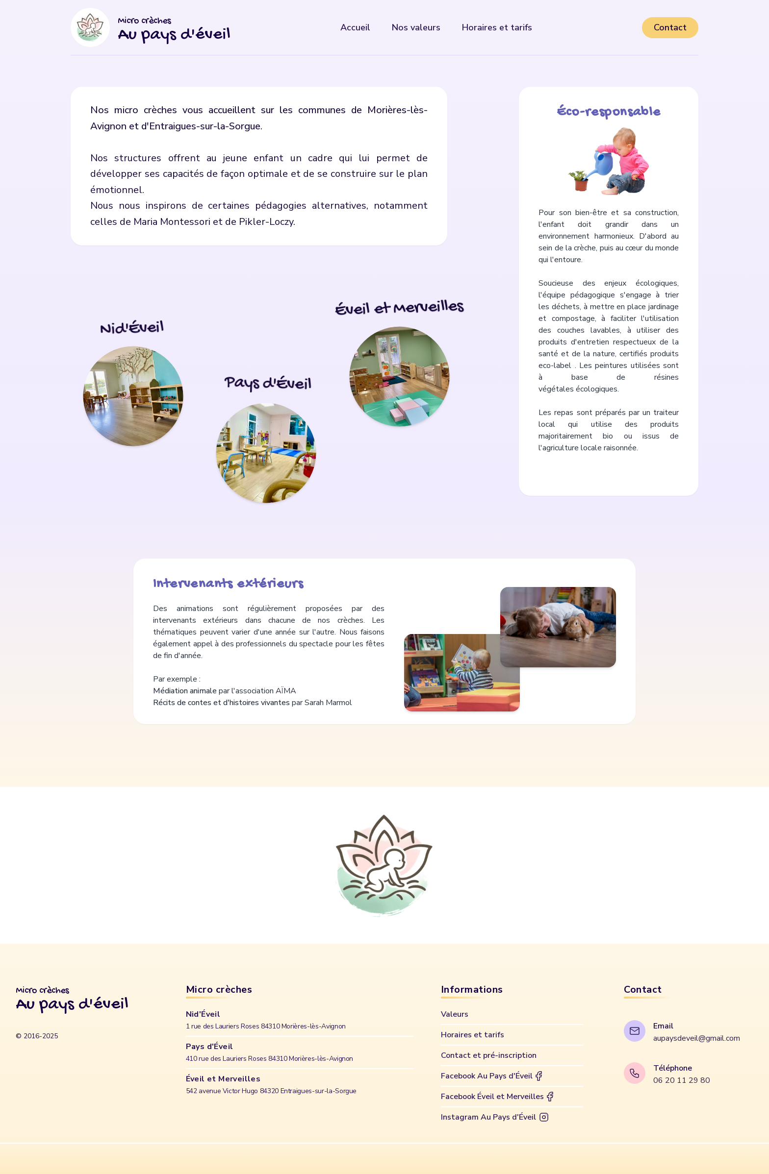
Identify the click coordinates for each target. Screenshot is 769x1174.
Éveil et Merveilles (271, 1085)
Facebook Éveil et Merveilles (498, 1096)
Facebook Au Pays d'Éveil (492, 1076)
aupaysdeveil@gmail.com (696, 1038)
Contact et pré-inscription (489, 1055)
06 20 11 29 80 (681, 1080)
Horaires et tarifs (472, 1034)
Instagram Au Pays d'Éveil (495, 1117)
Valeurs (454, 1014)
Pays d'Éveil (269, 1052)
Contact (670, 27)
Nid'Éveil (266, 1020)
